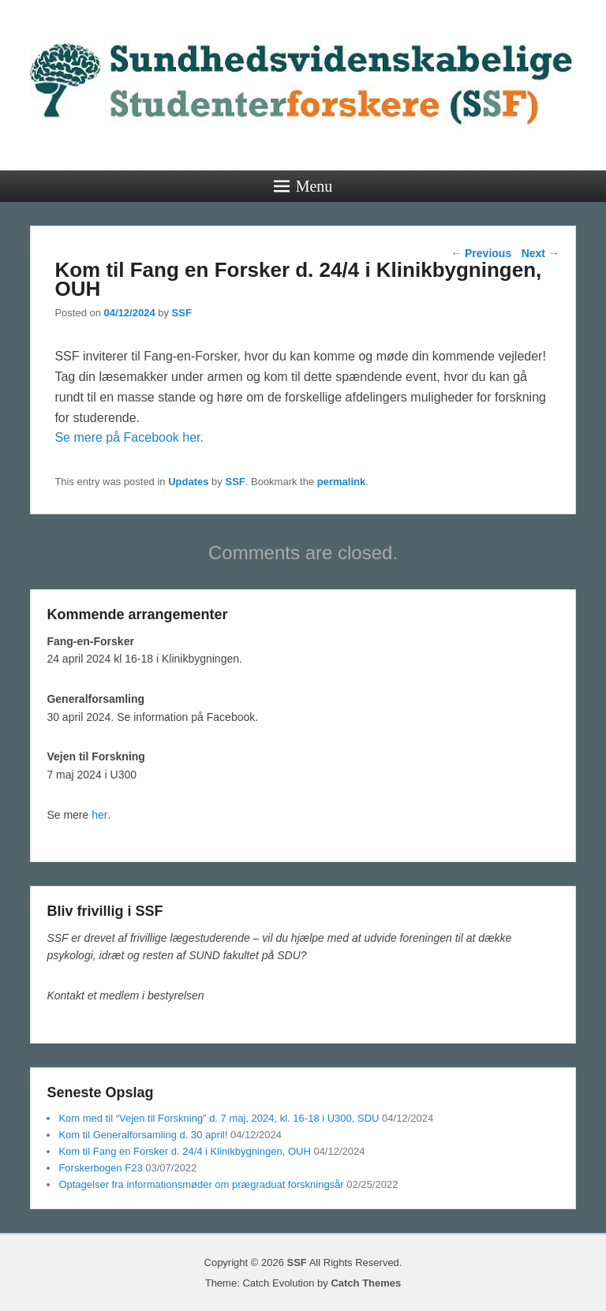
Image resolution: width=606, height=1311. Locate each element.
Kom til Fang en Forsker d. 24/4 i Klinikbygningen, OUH (184, 1151)
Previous (481, 253)
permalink (341, 481)
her (99, 815)
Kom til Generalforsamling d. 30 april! (142, 1135)
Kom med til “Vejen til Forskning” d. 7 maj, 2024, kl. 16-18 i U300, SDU (218, 1118)
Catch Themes (366, 1283)
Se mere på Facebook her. (129, 437)
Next (540, 253)
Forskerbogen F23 (100, 1168)
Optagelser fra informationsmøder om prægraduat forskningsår (200, 1184)
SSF (182, 313)
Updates (188, 481)
